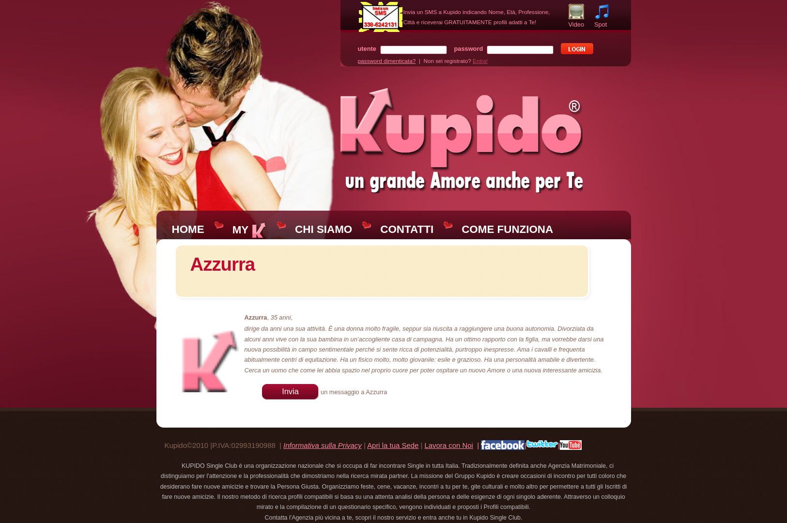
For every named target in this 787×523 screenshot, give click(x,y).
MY (249, 230)
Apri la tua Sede (392, 445)
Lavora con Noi (448, 445)
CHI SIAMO (323, 229)
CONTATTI (406, 229)
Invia (290, 391)
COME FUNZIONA (507, 229)
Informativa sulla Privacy (322, 445)
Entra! (480, 61)
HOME (188, 229)
